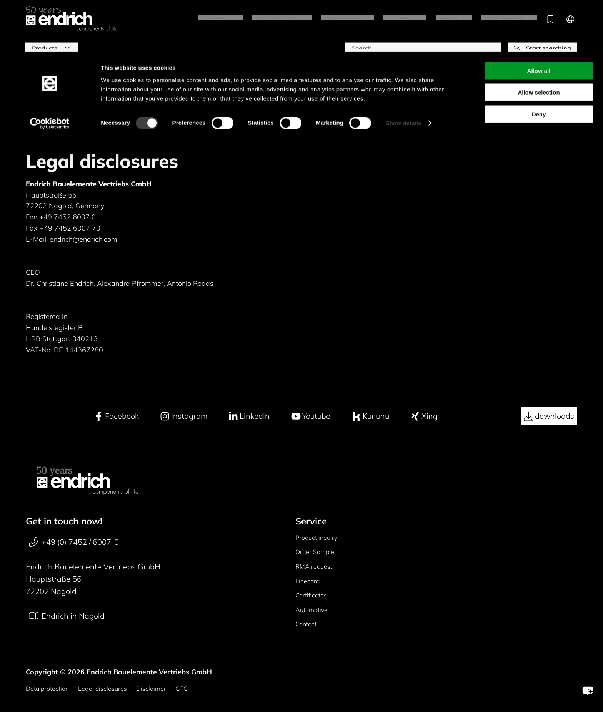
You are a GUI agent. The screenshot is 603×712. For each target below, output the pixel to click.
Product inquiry (316, 537)
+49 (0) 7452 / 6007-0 (74, 542)
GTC (181, 688)
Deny (539, 62)
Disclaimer (151, 688)
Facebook (116, 416)
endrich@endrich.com (83, 239)
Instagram (183, 416)
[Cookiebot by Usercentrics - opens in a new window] (49, 71)
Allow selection (539, 40)
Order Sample (314, 552)
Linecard (307, 581)
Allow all (539, 18)
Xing (424, 416)
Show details (403, 71)
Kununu (370, 416)
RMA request (313, 566)
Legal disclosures (102, 688)
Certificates (311, 595)
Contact (305, 624)
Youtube (310, 416)
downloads (549, 416)
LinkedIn (249, 416)
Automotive (311, 610)
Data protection (47, 688)
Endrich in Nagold (67, 616)
